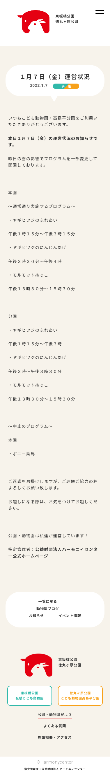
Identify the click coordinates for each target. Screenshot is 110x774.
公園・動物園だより (55, 715)
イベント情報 (69, 616)
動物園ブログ (47, 609)
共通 (68, 86)
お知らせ (36, 616)
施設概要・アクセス (55, 737)
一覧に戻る (47, 602)
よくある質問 (54, 726)
